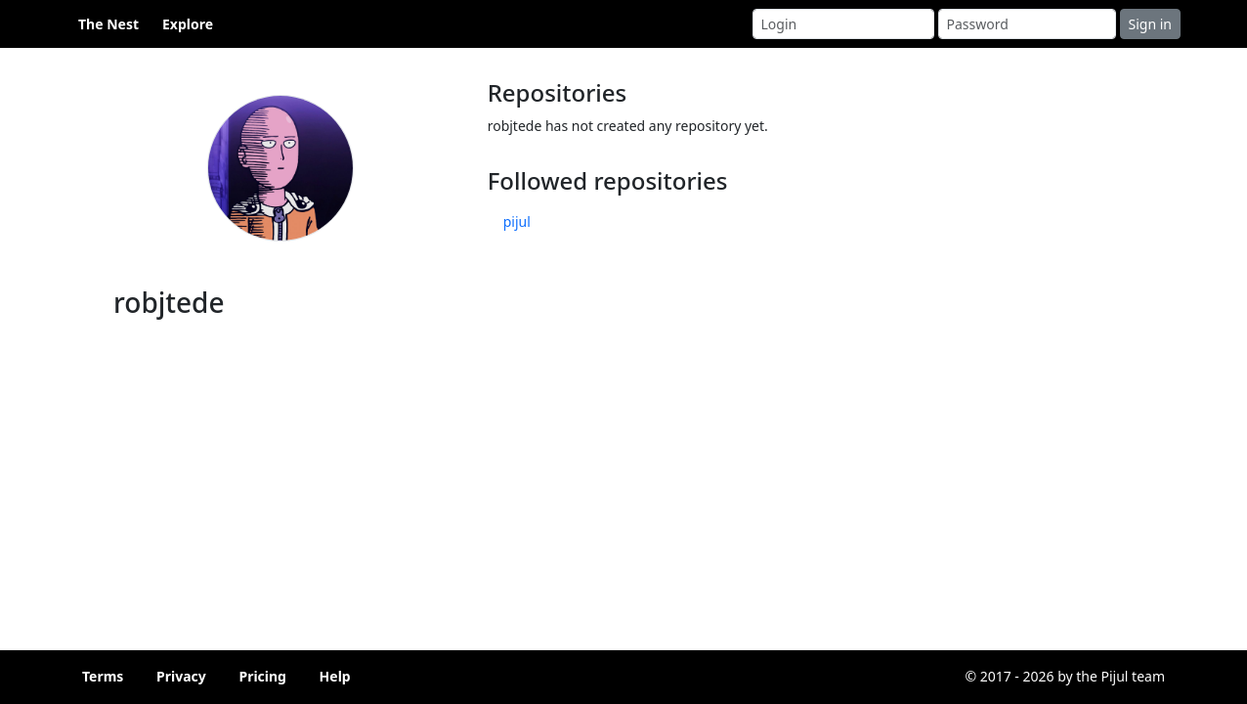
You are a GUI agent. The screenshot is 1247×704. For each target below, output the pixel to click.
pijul (517, 221)
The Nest (108, 24)
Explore (187, 24)
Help (335, 676)
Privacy (181, 676)
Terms (102, 676)
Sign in (1150, 24)
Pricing (262, 676)
